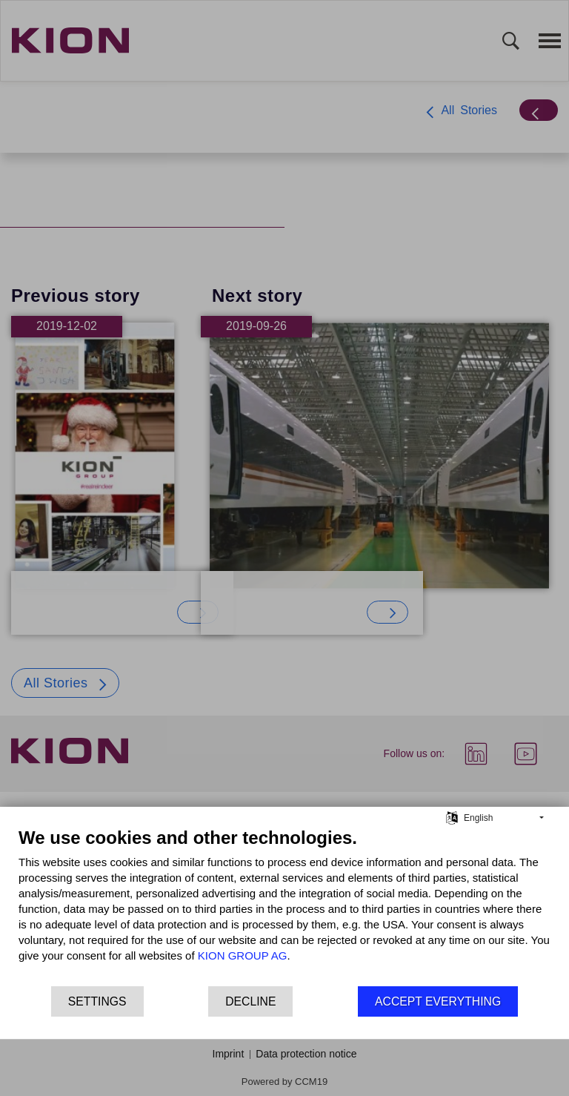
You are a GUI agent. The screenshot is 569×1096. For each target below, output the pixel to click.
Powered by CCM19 (284, 1081)
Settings (97, 1001)
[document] (284, 906)
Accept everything (438, 1001)
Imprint (228, 1054)
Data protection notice (306, 1054)
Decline (250, 1001)
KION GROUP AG (242, 955)
